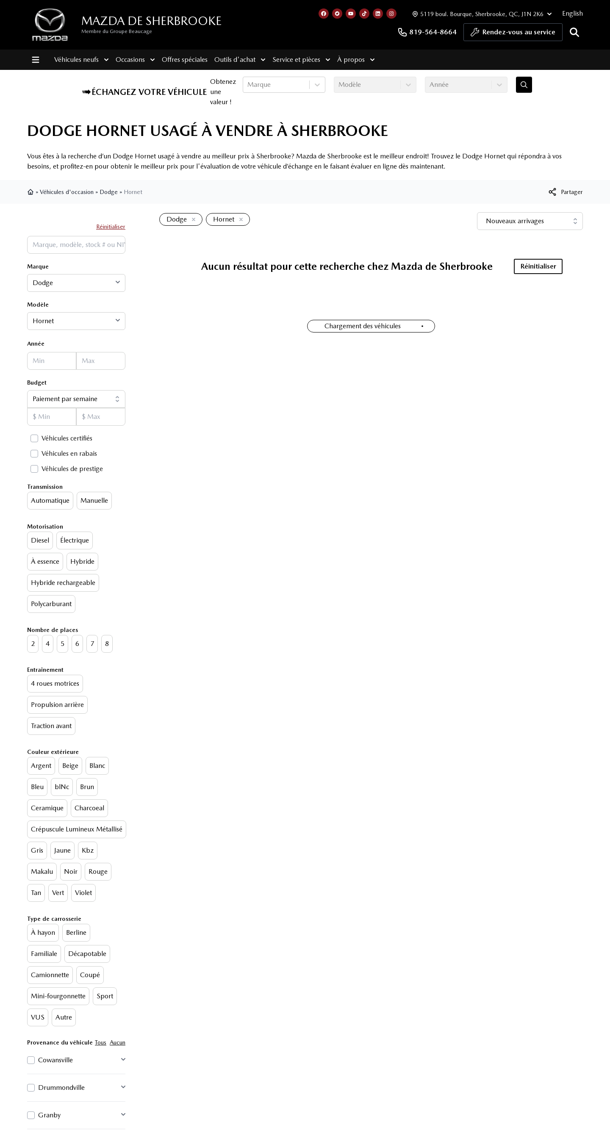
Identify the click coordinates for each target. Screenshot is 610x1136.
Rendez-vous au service (513, 34)
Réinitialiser (110, 226)
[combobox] (248, 85)
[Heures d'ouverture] (481, 13)
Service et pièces (301, 59)
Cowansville (55, 1060)
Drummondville (61, 1087)
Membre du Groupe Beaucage (116, 31)
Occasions (135, 59)
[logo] (50, 24)
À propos (356, 59)
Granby (49, 1115)
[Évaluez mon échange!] (524, 85)
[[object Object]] (565, 192)
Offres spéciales (185, 59)
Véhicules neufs (81, 59)
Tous (100, 1042)
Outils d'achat (240, 59)
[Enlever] (192, 220)
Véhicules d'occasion (67, 191)
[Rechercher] (574, 32)
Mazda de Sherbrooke (151, 21)
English (572, 13)
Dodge (109, 191)
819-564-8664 (427, 32)
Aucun (117, 1042)
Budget (37, 382)
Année (35, 343)
